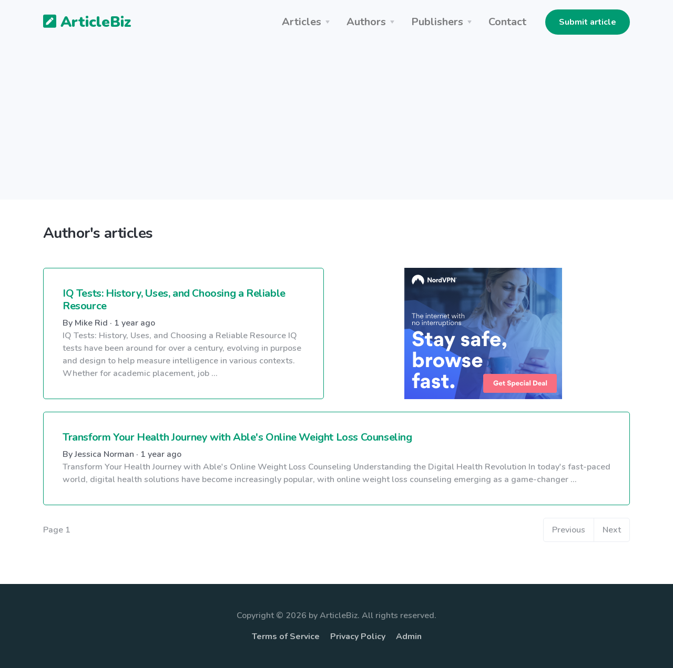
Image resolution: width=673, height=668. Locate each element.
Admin (409, 636)
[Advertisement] (336, 126)
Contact (507, 22)
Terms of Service (286, 636)
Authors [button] (366, 22)
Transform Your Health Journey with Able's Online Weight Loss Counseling (237, 437)
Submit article (587, 22)
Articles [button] (301, 22)
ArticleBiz (80, 22)
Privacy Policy (357, 636)
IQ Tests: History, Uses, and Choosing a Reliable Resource (174, 299)
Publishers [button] (437, 22)
